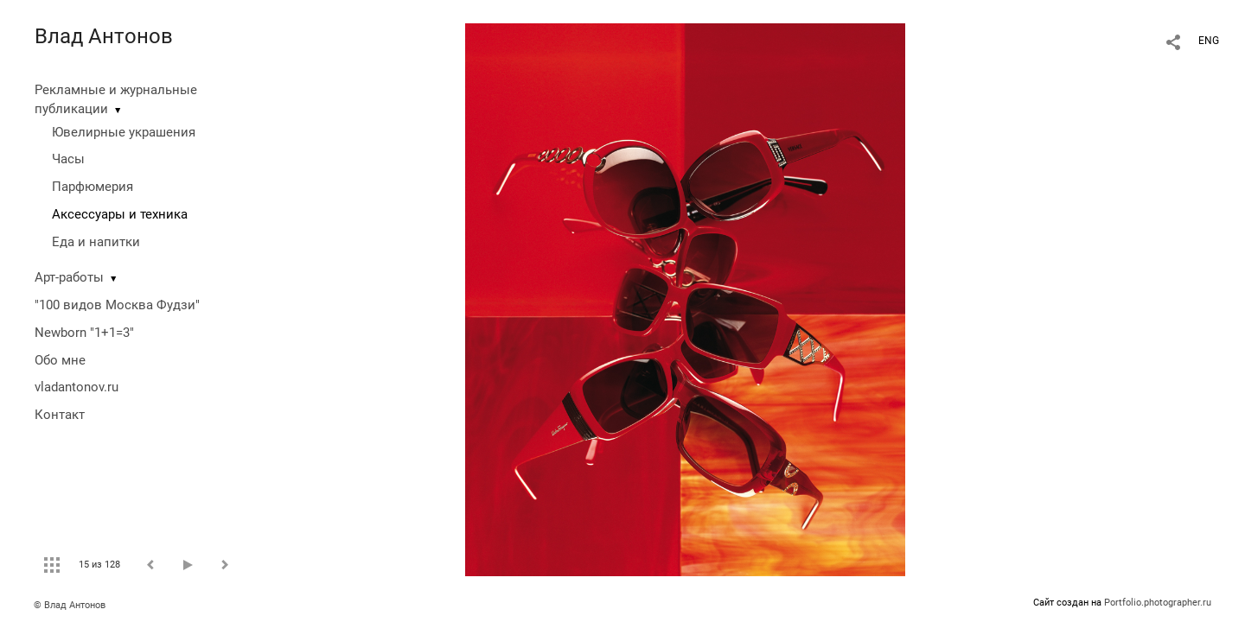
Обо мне (60, 360)
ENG (1208, 41)
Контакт (60, 414)
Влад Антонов (104, 36)
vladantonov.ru (76, 387)
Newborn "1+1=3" (84, 332)
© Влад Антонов (69, 605)
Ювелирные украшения (123, 132)
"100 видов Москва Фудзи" (117, 305)
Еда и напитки (96, 242)
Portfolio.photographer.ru (1157, 602)
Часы (68, 159)
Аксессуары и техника (120, 214)
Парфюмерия (92, 186)
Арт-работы (69, 277)
